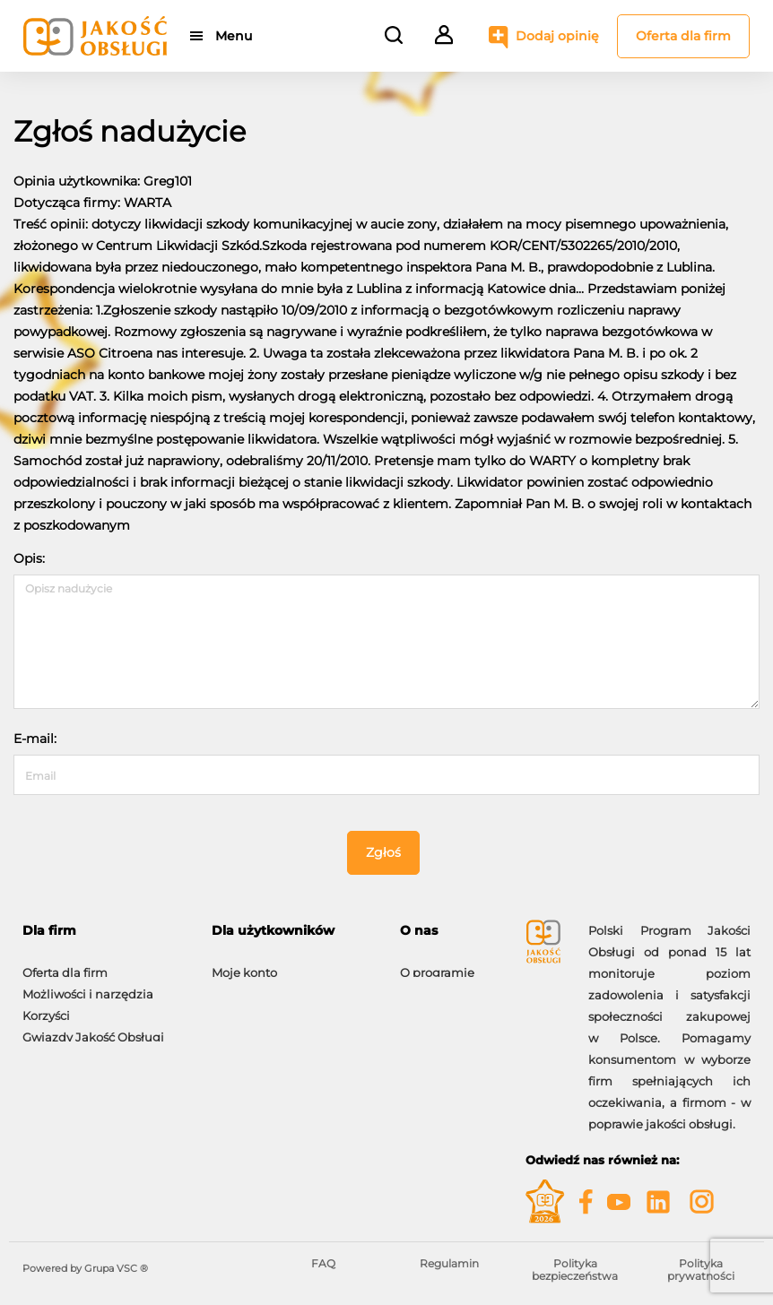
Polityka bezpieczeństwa (575, 1270)
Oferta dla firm (683, 36)
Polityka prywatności (700, 1270)
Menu (235, 36)
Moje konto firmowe (80, 1049)
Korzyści (46, 1006)
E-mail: (34, 738)
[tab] (103, 931)
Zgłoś (383, 852)
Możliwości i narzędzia (87, 985)
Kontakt (423, 985)
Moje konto (244, 963)
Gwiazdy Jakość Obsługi (93, 1028)
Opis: (29, 558)
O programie (437, 963)
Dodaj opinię (557, 36)
